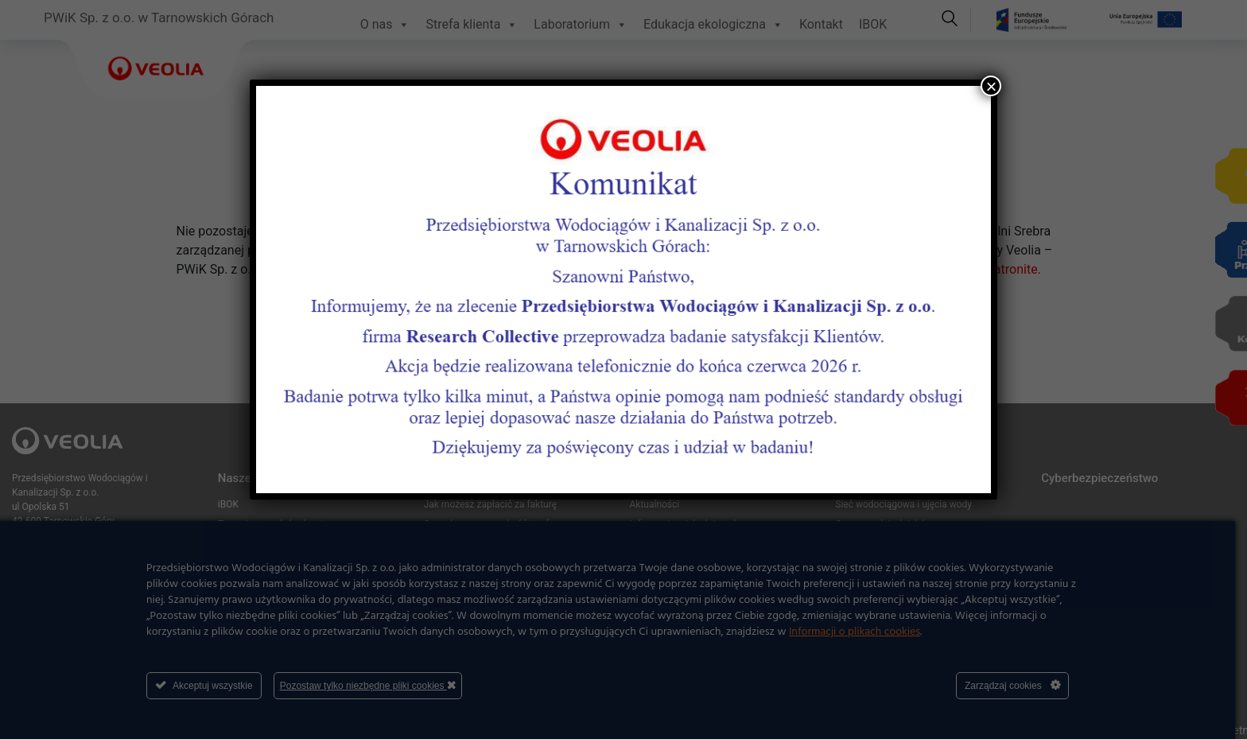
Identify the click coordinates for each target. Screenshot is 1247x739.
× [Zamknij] (990, 86)
